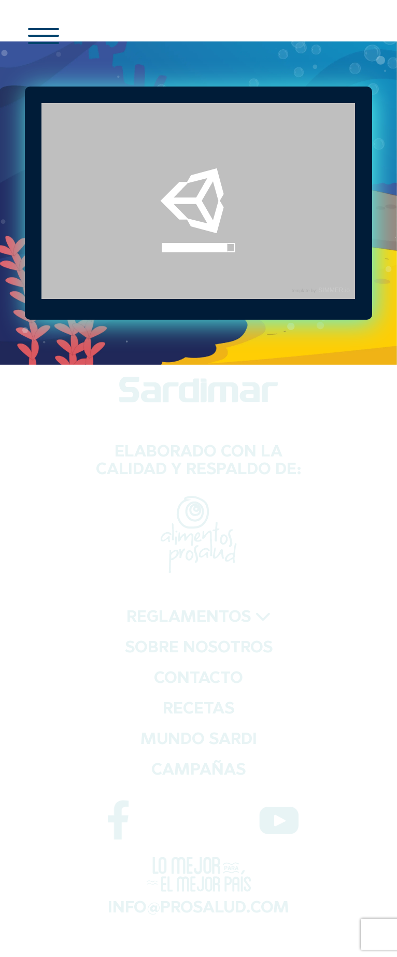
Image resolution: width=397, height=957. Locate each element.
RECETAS (198, 710)
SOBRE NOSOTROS (199, 648)
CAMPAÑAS (198, 771)
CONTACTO (198, 679)
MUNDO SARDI (198, 740)
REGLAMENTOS (198, 618)
